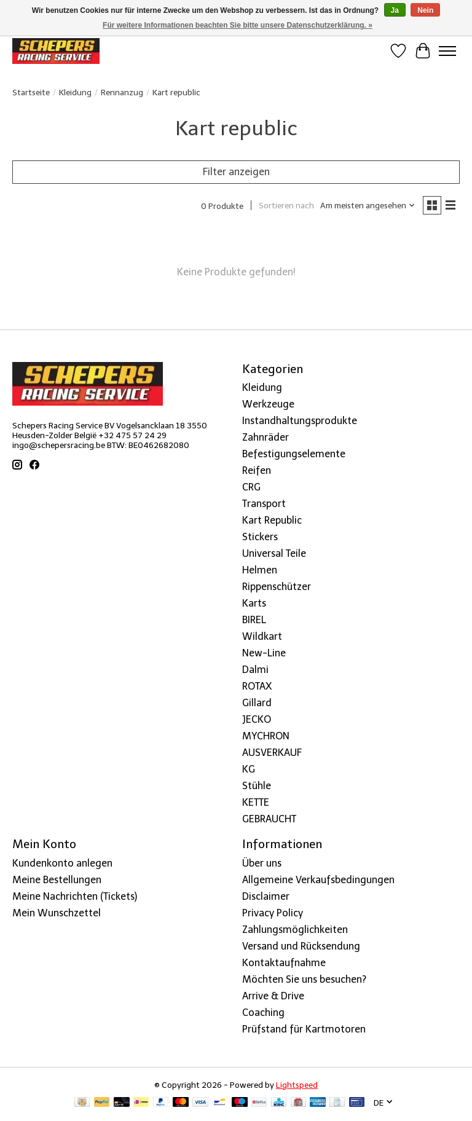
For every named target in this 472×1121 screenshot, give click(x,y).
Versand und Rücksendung (301, 946)
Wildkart (262, 636)
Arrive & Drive (273, 996)
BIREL (254, 620)
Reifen (256, 470)
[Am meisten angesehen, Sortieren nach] (367, 205)
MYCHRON (265, 736)
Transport (264, 503)
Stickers (260, 537)
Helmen (259, 570)
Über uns (261, 863)
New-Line (264, 653)
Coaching (263, 1012)
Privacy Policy (272, 913)
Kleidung (75, 92)
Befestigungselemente (293, 454)
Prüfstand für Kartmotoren (304, 1029)
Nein (425, 10)
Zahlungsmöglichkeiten (295, 929)
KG (248, 769)
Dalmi (255, 669)
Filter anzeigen (236, 172)
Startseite (31, 92)
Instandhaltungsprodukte (299, 421)
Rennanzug (122, 92)
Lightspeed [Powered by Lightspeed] (297, 1085)
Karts (254, 603)
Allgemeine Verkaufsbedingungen (318, 880)
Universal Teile (274, 553)
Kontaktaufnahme (284, 963)
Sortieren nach (286, 205)
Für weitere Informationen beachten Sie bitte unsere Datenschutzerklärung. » (237, 25)
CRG (251, 487)
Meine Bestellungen (56, 880)
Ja (395, 10)
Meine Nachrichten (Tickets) (74, 896)
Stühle (256, 786)
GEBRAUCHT (269, 819)
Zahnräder (265, 437)
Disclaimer (265, 896)
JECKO (256, 719)
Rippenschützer (276, 586)
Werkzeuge (268, 404)
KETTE (255, 802)
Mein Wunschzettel (56, 913)
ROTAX (257, 686)
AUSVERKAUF (272, 752)
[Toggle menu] (447, 51)
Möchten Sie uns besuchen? (304, 979)
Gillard (257, 703)
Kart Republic (272, 520)
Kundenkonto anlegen (62, 863)
